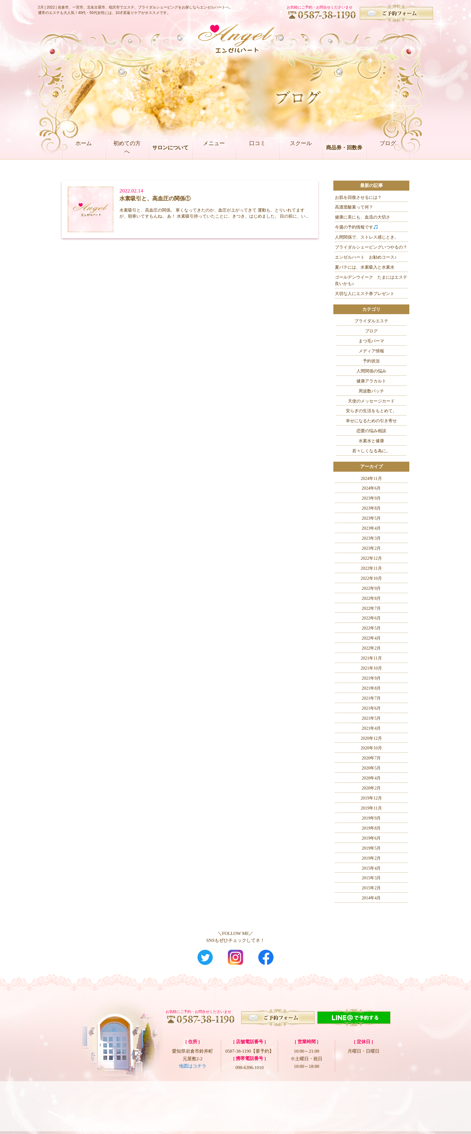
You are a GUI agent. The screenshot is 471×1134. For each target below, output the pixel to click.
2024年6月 (371, 488)
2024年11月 (371, 478)
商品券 (174, 1106)
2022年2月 (371, 648)
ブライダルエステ (371, 321)
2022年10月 (371, 578)
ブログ (387, 148)
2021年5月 (371, 718)
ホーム (83, 148)
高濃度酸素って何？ (354, 207)
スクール (301, 148)
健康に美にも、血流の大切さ (362, 217)
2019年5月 (371, 848)
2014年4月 (371, 898)
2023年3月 (371, 538)
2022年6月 (371, 618)
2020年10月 (371, 748)
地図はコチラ (192, 1066)
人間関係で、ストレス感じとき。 (367, 237)
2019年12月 (371, 798)
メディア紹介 (290, 1093)
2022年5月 (371, 628)
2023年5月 (371, 518)
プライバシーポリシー (333, 1106)
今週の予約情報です (356, 227)
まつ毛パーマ (371, 341)
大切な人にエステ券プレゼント (364, 293)
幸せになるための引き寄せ (371, 421)
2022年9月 (371, 588)
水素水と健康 (371, 441)
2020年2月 (371, 788)
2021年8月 (371, 688)
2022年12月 (371, 558)
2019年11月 (371, 808)
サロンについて (170, 148)
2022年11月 (371, 568)
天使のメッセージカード (371, 401)
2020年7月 (371, 758)
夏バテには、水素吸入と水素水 (364, 267)
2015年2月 (371, 888)
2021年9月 (371, 678)
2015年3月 (371, 878)
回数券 (209, 1106)
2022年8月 (371, 598)
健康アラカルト (371, 381)
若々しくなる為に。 (371, 451)
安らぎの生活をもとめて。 (371, 411)
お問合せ (280, 1106)
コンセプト (174, 1093)
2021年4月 (371, 728)
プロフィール (247, 1093)
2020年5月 (371, 768)
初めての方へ (127, 148)
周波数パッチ (371, 391)
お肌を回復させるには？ (358, 197)
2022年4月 (371, 638)
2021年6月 (371, 708)
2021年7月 (371, 698)
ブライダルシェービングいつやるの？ (371, 247)
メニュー (214, 148)
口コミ (257, 148)
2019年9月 (371, 818)
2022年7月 (371, 608)
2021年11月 (371, 658)
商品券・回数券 (344, 148)
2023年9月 (371, 498)
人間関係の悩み (371, 371)
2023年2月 (371, 548)
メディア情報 (371, 351)
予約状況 (371, 361)
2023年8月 (371, 508)
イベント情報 (366, 1093)
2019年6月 (371, 838)
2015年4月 (371, 868)
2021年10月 (371, 668)
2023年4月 (371, 528)
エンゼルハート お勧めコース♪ (366, 257)
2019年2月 (371, 858)
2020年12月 (371, 738)
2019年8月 (371, 828)
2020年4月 (371, 778)
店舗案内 (210, 1093)
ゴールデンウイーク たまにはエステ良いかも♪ (371, 280)
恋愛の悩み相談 (371, 431)
